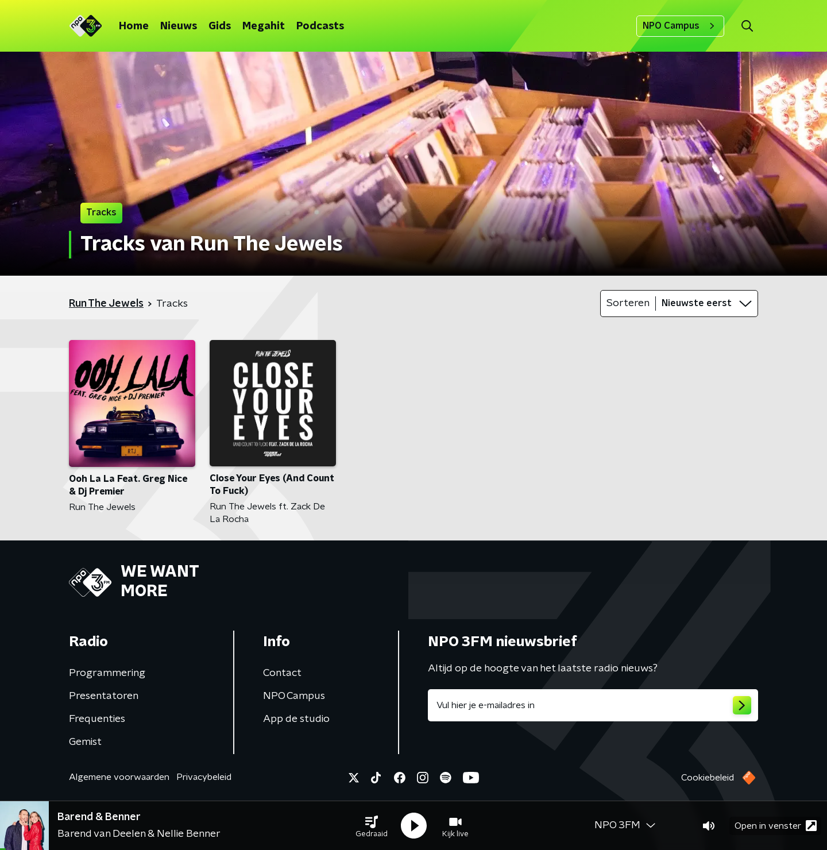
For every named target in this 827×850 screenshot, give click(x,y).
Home (134, 26)
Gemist (85, 742)
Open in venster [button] (776, 825)
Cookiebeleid (707, 777)
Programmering (107, 673)
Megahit (263, 26)
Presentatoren (103, 696)
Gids (219, 26)
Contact (282, 673)
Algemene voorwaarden (119, 777)
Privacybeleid (203, 777)
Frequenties (97, 719)
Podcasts (320, 26)
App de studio (296, 719)
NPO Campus (680, 26)
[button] (371, 826)
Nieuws (178, 26)
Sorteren (628, 303)
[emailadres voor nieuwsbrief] (593, 705)
